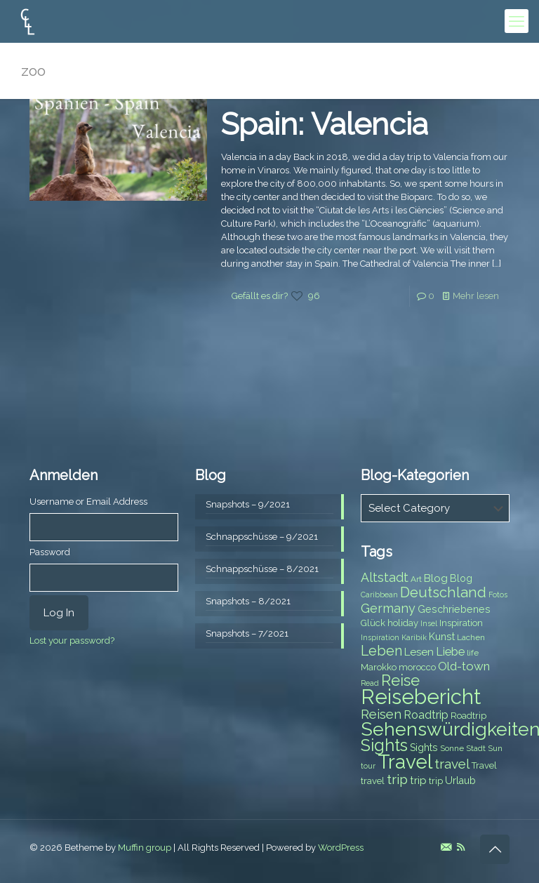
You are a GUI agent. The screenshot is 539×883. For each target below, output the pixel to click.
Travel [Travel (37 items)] (405, 762)
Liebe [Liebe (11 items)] (450, 651)
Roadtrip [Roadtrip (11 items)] (426, 715)
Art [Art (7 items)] (416, 579)
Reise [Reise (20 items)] (400, 680)
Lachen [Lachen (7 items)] (471, 637)
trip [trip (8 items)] (436, 781)
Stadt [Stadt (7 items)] (476, 748)
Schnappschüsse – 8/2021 (262, 569)
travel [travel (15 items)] (452, 763)
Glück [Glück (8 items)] (373, 623)
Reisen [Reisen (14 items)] (381, 714)
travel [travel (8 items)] (373, 781)
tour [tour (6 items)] (368, 766)
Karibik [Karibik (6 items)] (414, 637)
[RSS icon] (460, 847)
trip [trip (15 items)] (397, 779)
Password (49, 552)
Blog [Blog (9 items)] (461, 578)
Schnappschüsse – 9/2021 (262, 536)
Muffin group (144, 847)
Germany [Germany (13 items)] (388, 608)
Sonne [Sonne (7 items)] (452, 748)
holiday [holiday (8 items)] (402, 623)
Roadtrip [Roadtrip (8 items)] (468, 715)
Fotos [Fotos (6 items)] (497, 594)
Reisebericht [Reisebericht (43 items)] (421, 696)
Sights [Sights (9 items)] (424, 747)
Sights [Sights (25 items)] (384, 745)
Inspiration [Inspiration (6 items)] (380, 637)
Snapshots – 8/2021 (248, 601)
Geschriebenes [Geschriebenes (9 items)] (454, 609)
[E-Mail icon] (446, 847)
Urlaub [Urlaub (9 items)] (460, 780)
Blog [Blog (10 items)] (436, 578)
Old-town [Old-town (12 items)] (464, 666)
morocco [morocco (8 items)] (417, 667)
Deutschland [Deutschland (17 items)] (443, 592)
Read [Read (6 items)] (370, 683)
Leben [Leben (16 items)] (381, 651)
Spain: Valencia (324, 124)
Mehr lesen (476, 296)
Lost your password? (71, 640)
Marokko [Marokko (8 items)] (379, 667)
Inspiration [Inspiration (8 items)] (461, 623)
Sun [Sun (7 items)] (495, 748)
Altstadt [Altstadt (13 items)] (384, 577)
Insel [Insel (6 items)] (428, 623)
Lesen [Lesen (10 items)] (419, 652)
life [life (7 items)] (473, 653)
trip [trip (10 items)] (418, 780)
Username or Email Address (88, 501)
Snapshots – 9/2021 (248, 504)
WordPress (341, 847)
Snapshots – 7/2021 (247, 633)
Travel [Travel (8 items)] (484, 765)
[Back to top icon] (495, 849)
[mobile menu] (516, 21)
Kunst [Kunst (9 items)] (442, 636)
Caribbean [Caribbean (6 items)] (379, 594)
